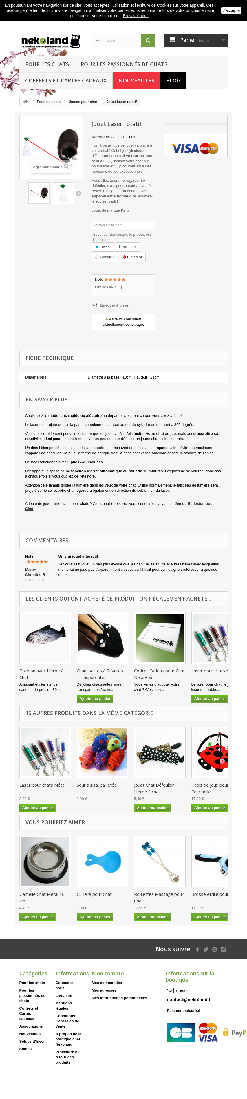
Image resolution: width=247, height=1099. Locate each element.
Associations (31, 1026)
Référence (101, 137)
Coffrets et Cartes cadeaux (66, 80)
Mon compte (108, 973)
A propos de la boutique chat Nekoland (69, 1039)
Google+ (104, 257)
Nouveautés (136, 80)
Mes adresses (104, 990)
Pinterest (132, 257)
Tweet (102, 247)
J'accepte (231, 10)
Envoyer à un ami (115, 305)
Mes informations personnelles (119, 998)
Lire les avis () (108, 287)
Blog (173, 80)
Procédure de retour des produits (68, 1057)
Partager (127, 247)
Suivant (78, 193)
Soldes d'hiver (32, 1041)
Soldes (25, 1049)
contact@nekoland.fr (189, 999)
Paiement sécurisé (183, 1010)
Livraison (64, 995)
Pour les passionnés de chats (124, 64)
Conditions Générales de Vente (67, 1021)
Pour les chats (47, 64)
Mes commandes (107, 983)
